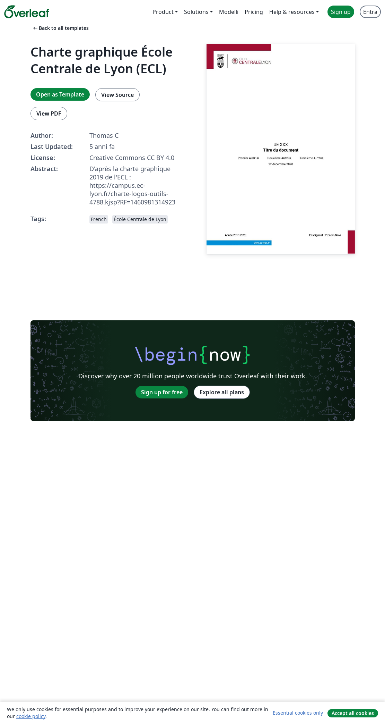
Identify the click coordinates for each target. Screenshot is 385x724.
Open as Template (60, 94)
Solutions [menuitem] (196, 12)
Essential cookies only (298, 712)
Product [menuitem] (163, 12)
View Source (117, 95)
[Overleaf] (26, 12)
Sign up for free (162, 392)
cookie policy (30, 716)
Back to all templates (60, 28)
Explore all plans (222, 392)
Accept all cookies (353, 713)
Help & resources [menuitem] (292, 12)
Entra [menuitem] (370, 12)
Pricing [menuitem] (254, 12)
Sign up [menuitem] (341, 12)
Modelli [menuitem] (228, 12)
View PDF (48, 113)
